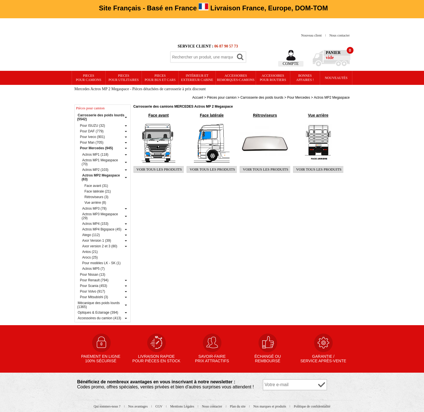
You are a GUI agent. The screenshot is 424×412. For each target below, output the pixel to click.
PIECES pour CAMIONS (88, 78)
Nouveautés (336, 78)
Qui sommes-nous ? (107, 406)
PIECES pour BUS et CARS (160, 78)
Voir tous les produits (159, 169)
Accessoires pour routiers (273, 78)
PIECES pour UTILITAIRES (123, 78)
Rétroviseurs (265, 115)
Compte (291, 64)
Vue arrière (318, 115)
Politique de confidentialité (312, 406)
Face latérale (212, 115)
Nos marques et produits (270, 406)
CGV (159, 406)
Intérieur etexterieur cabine (197, 78)
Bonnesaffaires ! (305, 78)
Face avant (158, 115)
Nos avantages (138, 406)
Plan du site (238, 406)
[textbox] (202, 57)
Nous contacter (339, 35)
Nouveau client (312, 35)
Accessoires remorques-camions (235, 78)
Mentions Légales (182, 406)
